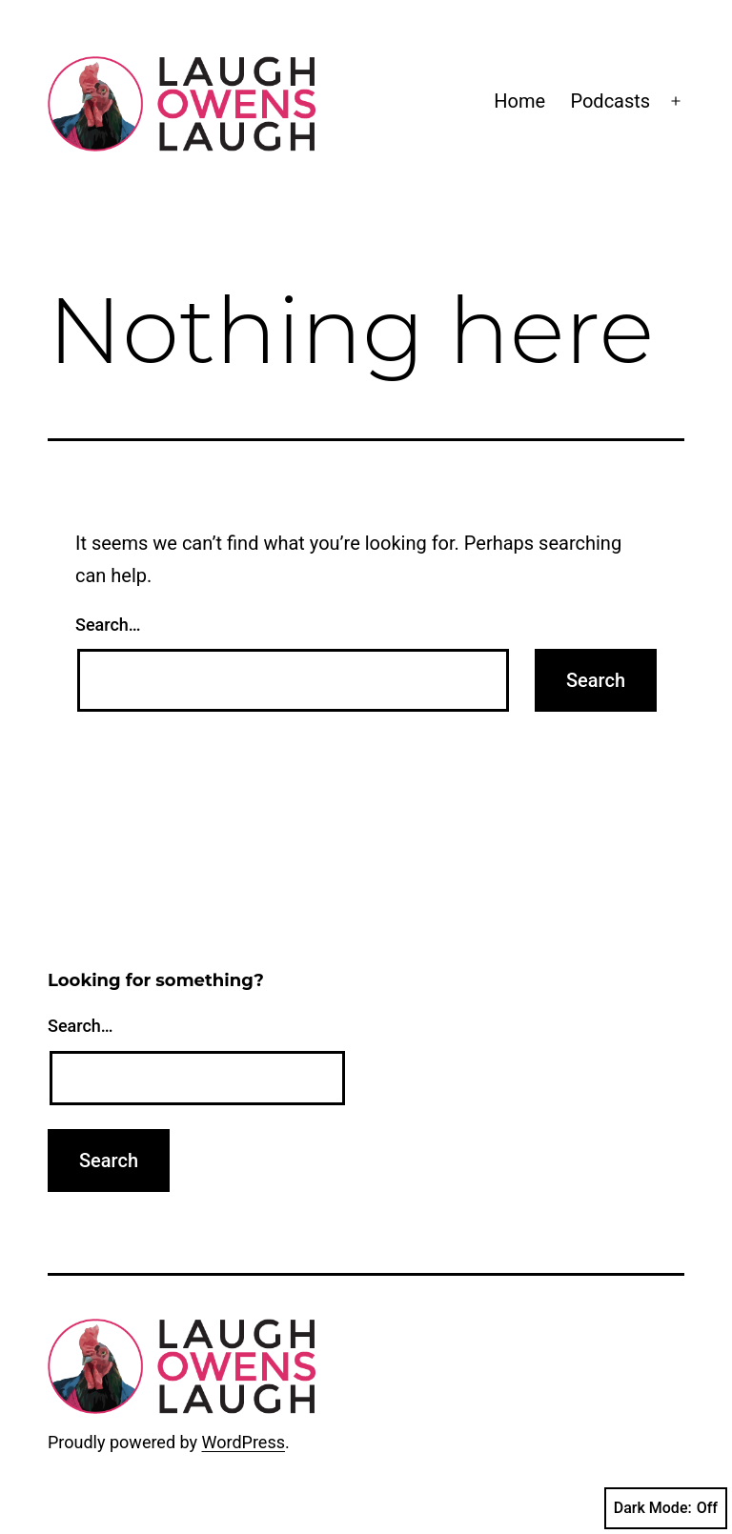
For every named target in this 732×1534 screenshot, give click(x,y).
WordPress (243, 1442)
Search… (108, 625)
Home (519, 101)
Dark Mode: (666, 1508)
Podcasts (610, 101)
